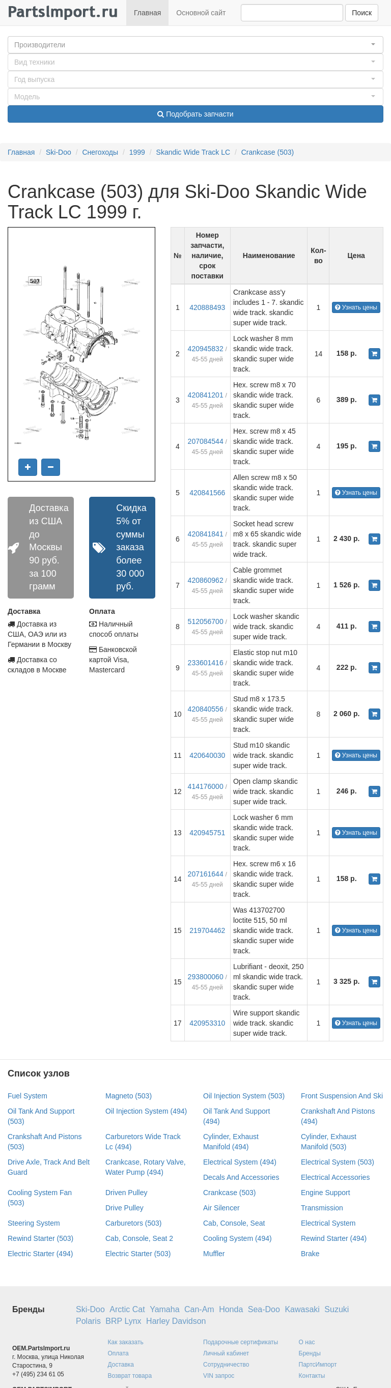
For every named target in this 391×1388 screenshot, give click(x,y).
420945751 (207, 833)
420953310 (207, 1023)
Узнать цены (356, 307)
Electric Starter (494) (40, 1254)
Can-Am (199, 1309)
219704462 (207, 930)
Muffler (214, 1254)
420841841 (206, 534)
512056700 (206, 621)
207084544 (206, 441)
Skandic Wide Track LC (193, 152)
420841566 (207, 493)
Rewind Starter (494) (334, 1238)
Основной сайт (201, 13)
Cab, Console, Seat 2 (139, 1238)
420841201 (206, 395)
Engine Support (325, 1192)
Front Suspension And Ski (342, 1096)
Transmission (322, 1208)
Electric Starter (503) (138, 1254)
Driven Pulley (126, 1192)
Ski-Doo (58, 152)
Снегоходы (100, 152)
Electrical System (328, 1223)
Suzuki (336, 1309)
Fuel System (27, 1096)
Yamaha (164, 1309)
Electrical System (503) (337, 1162)
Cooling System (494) (237, 1238)
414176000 (206, 786)
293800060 (206, 977)
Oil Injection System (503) (244, 1096)
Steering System (34, 1223)
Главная (147, 13)
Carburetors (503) (133, 1223)
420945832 (206, 349)
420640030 (207, 755)
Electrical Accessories (335, 1177)
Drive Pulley (124, 1208)
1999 (137, 152)
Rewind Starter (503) (40, 1238)
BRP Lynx (123, 1321)
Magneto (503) (128, 1096)
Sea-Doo (264, 1309)
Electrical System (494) (239, 1162)
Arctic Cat (127, 1309)
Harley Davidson (176, 1321)
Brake (310, 1254)
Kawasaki (302, 1309)
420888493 (207, 307)
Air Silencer (221, 1208)
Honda (231, 1309)
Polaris (88, 1321)
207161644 (206, 874)
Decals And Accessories (241, 1177)
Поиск (362, 13)
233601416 (206, 663)
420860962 (206, 580)
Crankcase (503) (267, 152)
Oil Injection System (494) (146, 1111)
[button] (195, 44)
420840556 (206, 709)
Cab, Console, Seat (234, 1223)
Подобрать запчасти (195, 114)
